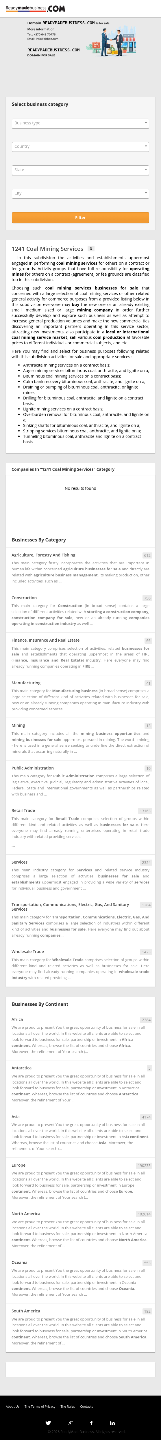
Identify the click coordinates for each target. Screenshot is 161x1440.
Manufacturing (26, 683)
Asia (16, 1116)
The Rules (67, 1406)
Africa (17, 1019)
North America (26, 1213)
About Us (12, 1406)
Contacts (86, 1406)
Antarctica (22, 1068)
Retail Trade (23, 810)
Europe (18, 1165)
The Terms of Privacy (40, 1406)
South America (26, 1311)
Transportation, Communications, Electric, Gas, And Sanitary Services (70, 906)
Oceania (19, 1262)
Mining (18, 725)
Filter (80, 217)
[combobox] (80, 123)
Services (19, 862)
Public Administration (33, 768)
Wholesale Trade (28, 951)
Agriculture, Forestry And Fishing (43, 555)
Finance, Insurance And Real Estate (45, 640)
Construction (24, 597)
